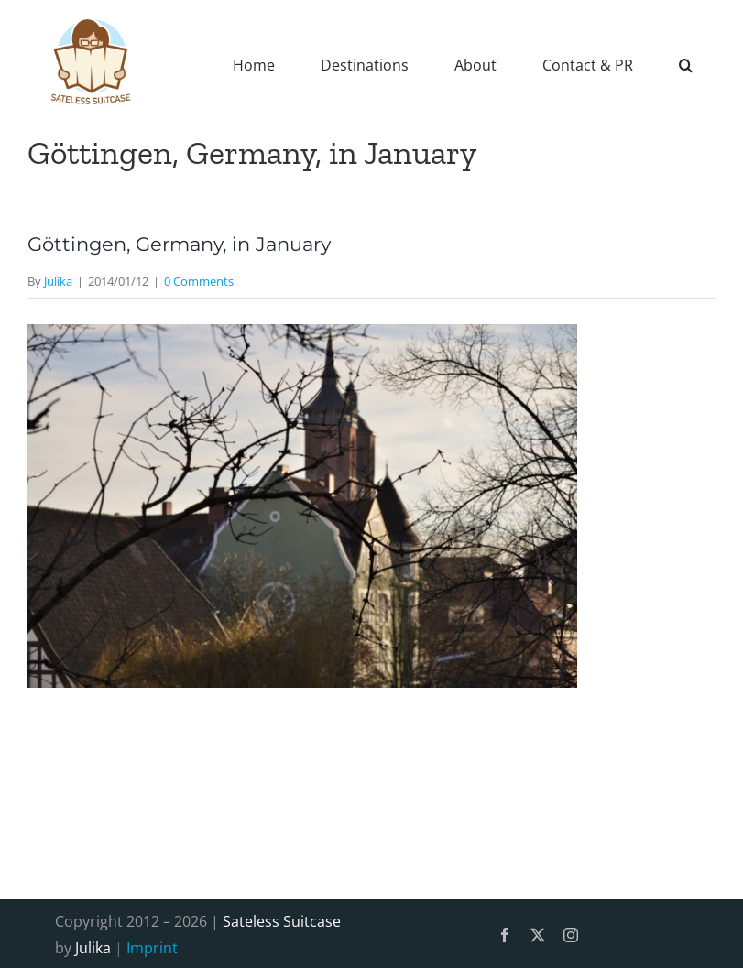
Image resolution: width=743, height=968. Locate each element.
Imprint (152, 948)
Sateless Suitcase (282, 921)
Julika (58, 281)
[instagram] (570, 935)
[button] (686, 64)
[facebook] (504, 935)
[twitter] (537, 935)
